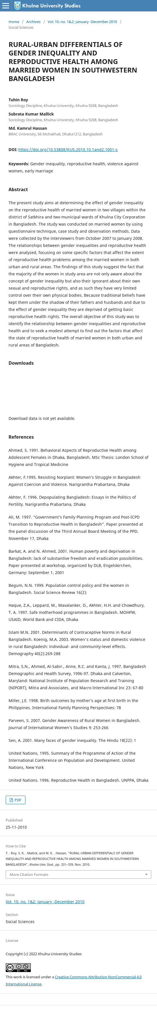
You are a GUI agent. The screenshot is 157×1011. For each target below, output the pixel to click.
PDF (17, 799)
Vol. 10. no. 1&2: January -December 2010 (82, 21)
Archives (33, 21)
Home (14, 21)
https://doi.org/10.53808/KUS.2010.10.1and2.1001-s (68, 149)
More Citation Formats (29, 874)
